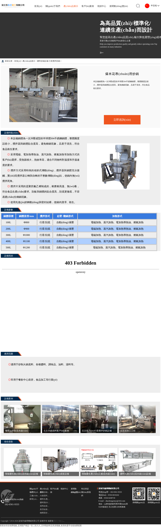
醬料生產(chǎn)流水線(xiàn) (45, 499)
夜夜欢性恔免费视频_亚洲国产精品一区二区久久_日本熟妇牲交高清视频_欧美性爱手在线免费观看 (41, 526)
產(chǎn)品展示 (71, 6)
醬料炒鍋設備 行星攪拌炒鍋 (48, 61)
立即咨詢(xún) (122, 119)
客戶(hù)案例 (88, 6)
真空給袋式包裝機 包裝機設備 (45, 509)
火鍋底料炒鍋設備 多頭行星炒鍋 (45, 496)
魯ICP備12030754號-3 (63, 521)
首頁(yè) (38, 6)
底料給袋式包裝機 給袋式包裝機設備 (45, 506)
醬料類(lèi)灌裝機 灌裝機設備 (45, 502)
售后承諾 (38, 18)
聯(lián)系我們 (53, 18)
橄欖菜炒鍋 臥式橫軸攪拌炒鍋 (45, 513)
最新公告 (74, 492)
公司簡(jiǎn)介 (35, 492)
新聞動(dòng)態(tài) (119, 6)
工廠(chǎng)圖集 (35, 496)
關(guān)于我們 (53, 6)
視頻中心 (101, 6)
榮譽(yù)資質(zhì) (35, 499)
